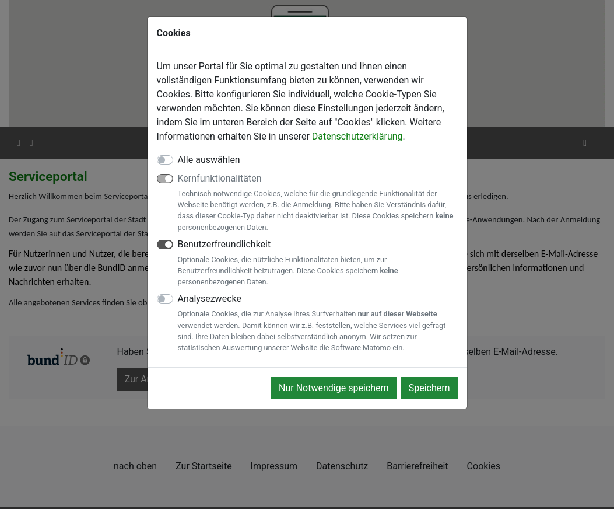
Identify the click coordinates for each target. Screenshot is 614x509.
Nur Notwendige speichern (334, 387)
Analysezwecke (318, 323)
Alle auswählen (209, 159)
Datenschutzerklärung (357, 136)
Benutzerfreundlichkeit (318, 263)
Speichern (429, 387)
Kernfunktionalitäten (318, 203)
